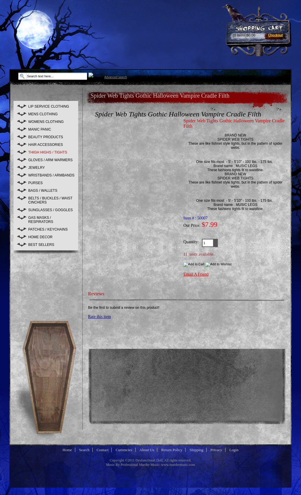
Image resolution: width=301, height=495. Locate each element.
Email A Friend (196, 274)
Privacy (216, 450)
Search (84, 450)
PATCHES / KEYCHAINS (48, 229)
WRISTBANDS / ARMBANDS (51, 175)
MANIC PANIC (39, 129)
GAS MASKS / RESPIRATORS (40, 220)
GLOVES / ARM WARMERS (50, 160)
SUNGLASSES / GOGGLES (50, 210)
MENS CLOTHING (43, 114)
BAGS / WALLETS (42, 191)
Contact (102, 450)
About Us (146, 450)
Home (67, 450)
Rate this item (99, 316)
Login (233, 450)
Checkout (275, 35)
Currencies (124, 450)
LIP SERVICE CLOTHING (48, 106)
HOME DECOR (40, 237)
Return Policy (172, 450)
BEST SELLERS (41, 245)
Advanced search (115, 77)
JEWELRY (36, 168)
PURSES (35, 183)
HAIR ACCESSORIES (45, 145)
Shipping (196, 450)
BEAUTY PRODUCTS (45, 137)
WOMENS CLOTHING (46, 122)
